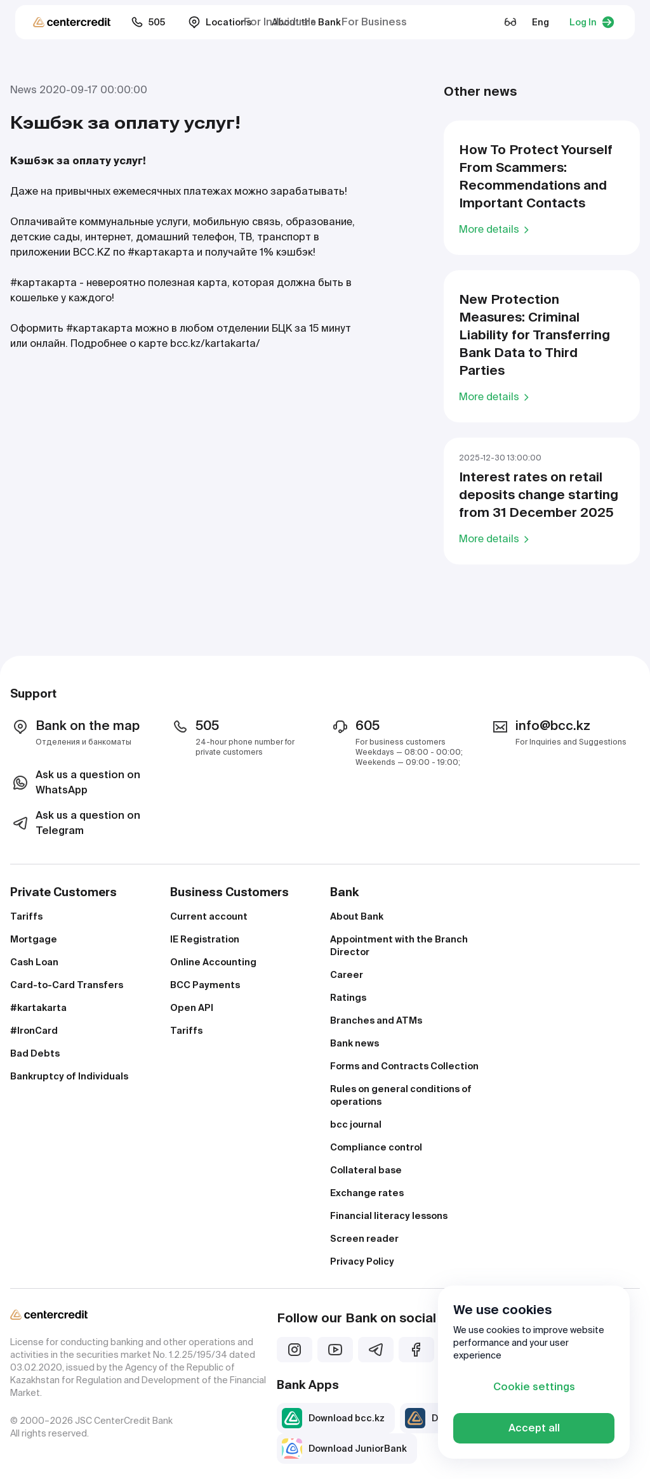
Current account (209, 916)
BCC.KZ (91, 252)
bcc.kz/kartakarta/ (215, 343)
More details (496, 229)
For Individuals (280, 22)
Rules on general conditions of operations (401, 1095)
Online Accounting (213, 962)
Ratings (348, 997)
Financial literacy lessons (389, 1216)
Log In (591, 22)
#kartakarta (38, 1007)
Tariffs (26, 916)
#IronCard (34, 1030)
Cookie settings (534, 1386)
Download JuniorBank (344, 1448)
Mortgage (33, 939)
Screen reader (364, 1238)
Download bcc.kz (333, 1418)
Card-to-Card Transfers (66, 985)
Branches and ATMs (376, 1020)
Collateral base (366, 1170)
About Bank (356, 916)
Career (346, 975)
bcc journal (355, 1124)
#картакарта (161, 252)
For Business (374, 22)
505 (148, 22)
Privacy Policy (362, 1261)
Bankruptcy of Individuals (69, 1076)
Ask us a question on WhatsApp (75, 782)
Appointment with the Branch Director (399, 946)
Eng (540, 22)
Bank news (354, 1043)
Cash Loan (34, 962)
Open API (191, 1007)
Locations (219, 22)
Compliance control (376, 1147)
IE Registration (204, 939)
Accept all (534, 1428)
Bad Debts (35, 1053)
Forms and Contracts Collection (404, 1066)
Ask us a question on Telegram (75, 823)
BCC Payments (205, 985)
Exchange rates (367, 1193)
